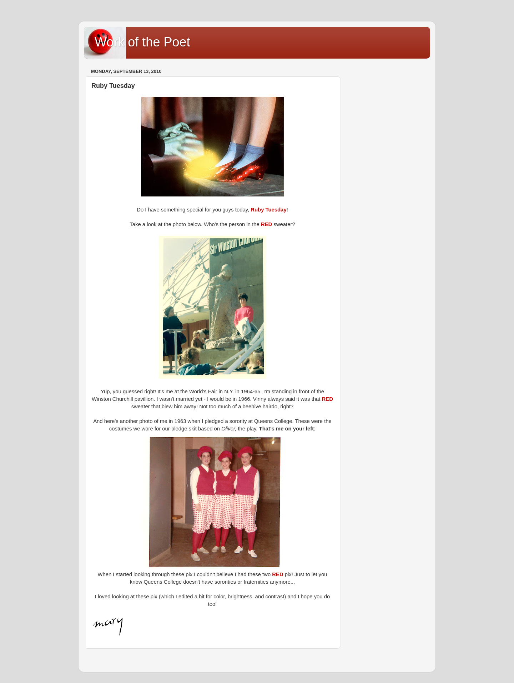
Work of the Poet (142, 42)
